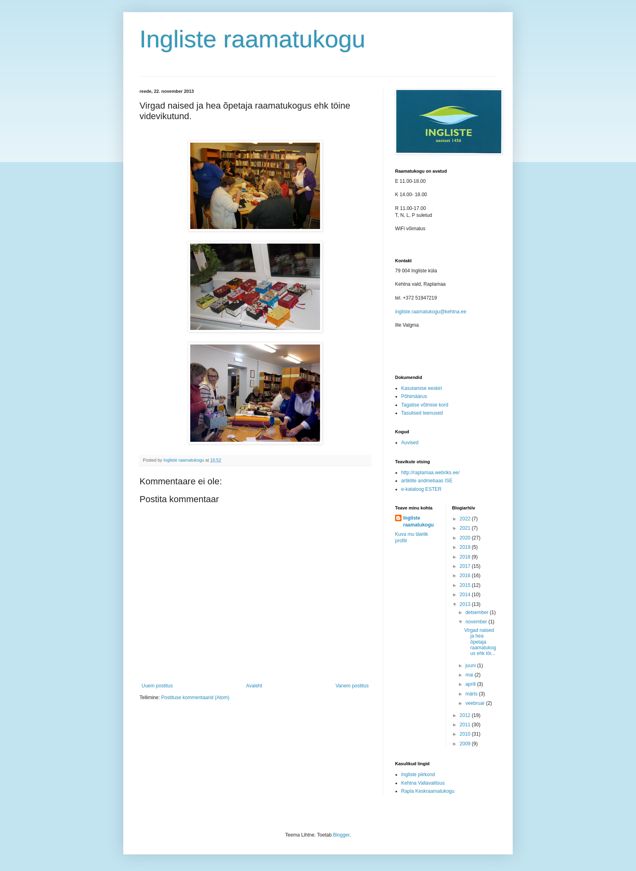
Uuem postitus (157, 686)
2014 (466, 594)
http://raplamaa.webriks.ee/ (430, 472)
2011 (466, 725)
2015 (466, 585)
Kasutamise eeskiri (421, 388)
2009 (466, 744)
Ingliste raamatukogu (252, 39)
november (476, 622)
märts (472, 694)
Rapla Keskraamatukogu (427, 791)
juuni (471, 665)
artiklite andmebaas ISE (427, 481)
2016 (466, 575)
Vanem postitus (352, 686)
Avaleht (254, 686)
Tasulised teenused (422, 413)
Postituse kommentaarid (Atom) (195, 697)
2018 (466, 557)
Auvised (410, 442)
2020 (466, 538)
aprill (471, 684)
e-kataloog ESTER (421, 489)
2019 (466, 547)
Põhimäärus (414, 396)
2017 (466, 566)
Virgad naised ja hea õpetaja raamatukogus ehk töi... (480, 642)
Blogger (341, 835)
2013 (466, 604)
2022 (466, 519)
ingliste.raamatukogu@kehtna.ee (430, 312)
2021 (466, 528)
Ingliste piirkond (418, 774)
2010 (466, 734)
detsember (477, 612)
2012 (466, 715)
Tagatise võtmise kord (424, 405)
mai (470, 675)
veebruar (475, 703)
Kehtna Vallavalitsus (423, 783)
